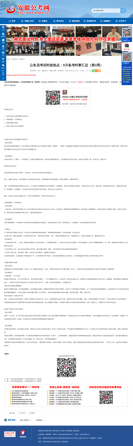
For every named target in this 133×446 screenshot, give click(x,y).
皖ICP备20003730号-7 (66, 434)
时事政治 (22, 59)
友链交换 (39, 420)
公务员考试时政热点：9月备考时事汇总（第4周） (26, 379)
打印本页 (22, 413)
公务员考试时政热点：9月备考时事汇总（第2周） (26, 381)
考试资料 (14, 59)
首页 (8, 59)
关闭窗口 (32, 413)
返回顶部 (12, 413)
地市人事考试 (24, 420)
